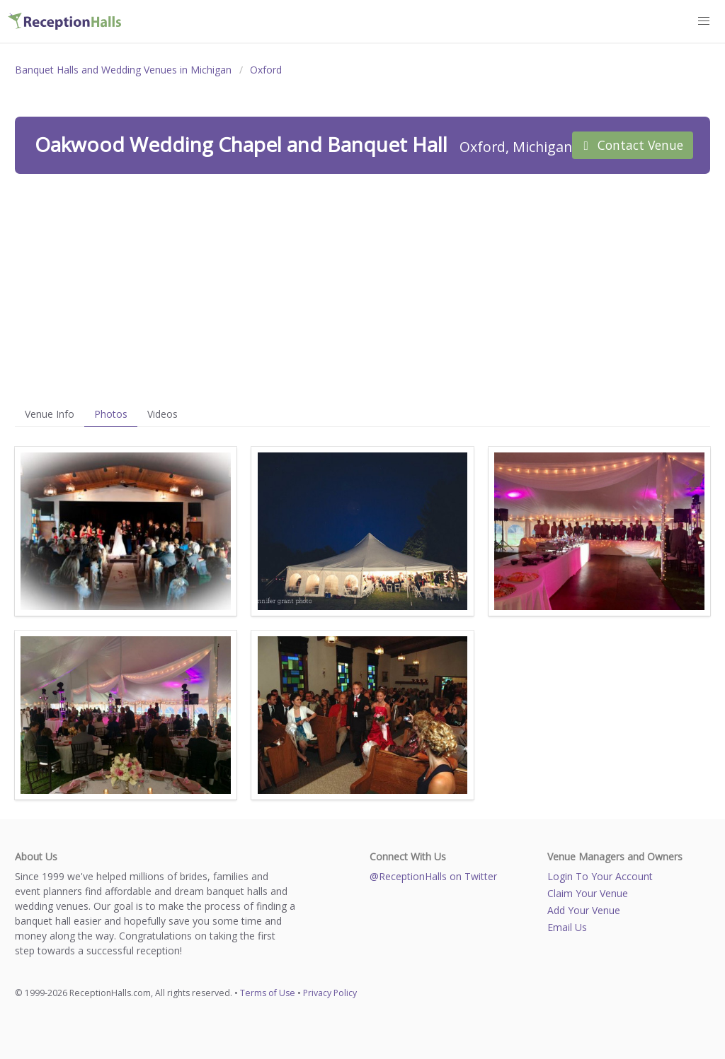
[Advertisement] (362, 288)
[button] (704, 21)
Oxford (266, 69)
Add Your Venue (583, 910)
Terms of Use (267, 993)
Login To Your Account (600, 876)
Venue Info (49, 414)
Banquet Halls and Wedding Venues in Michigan (123, 69)
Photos (110, 414)
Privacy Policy (330, 993)
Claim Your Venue (587, 893)
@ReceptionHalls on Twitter (433, 876)
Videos (162, 414)
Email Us (567, 927)
